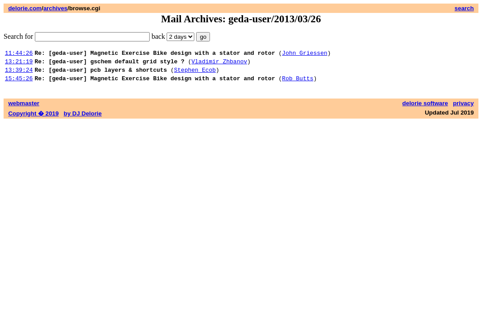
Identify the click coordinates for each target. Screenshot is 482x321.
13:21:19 (19, 64)
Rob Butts (297, 83)
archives (55, 8)
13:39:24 (19, 74)
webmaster (23, 108)
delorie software (425, 108)
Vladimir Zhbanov (219, 64)
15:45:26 (19, 83)
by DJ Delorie (83, 118)
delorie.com (25, 8)
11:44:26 (19, 54)
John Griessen (304, 54)
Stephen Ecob (195, 74)
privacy (463, 108)
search (464, 8)
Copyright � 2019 (33, 118)
